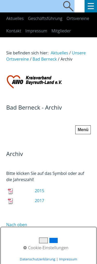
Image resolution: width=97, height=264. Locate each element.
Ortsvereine (77, 18)
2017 (39, 200)
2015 (39, 191)
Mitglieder (61, 31)
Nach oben (16, 224)
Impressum (36, 31)
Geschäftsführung (45, 18)
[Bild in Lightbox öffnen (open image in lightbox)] (48, 82)
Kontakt (13, 31)
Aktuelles (15, 18)
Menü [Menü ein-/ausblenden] (83, 129)
